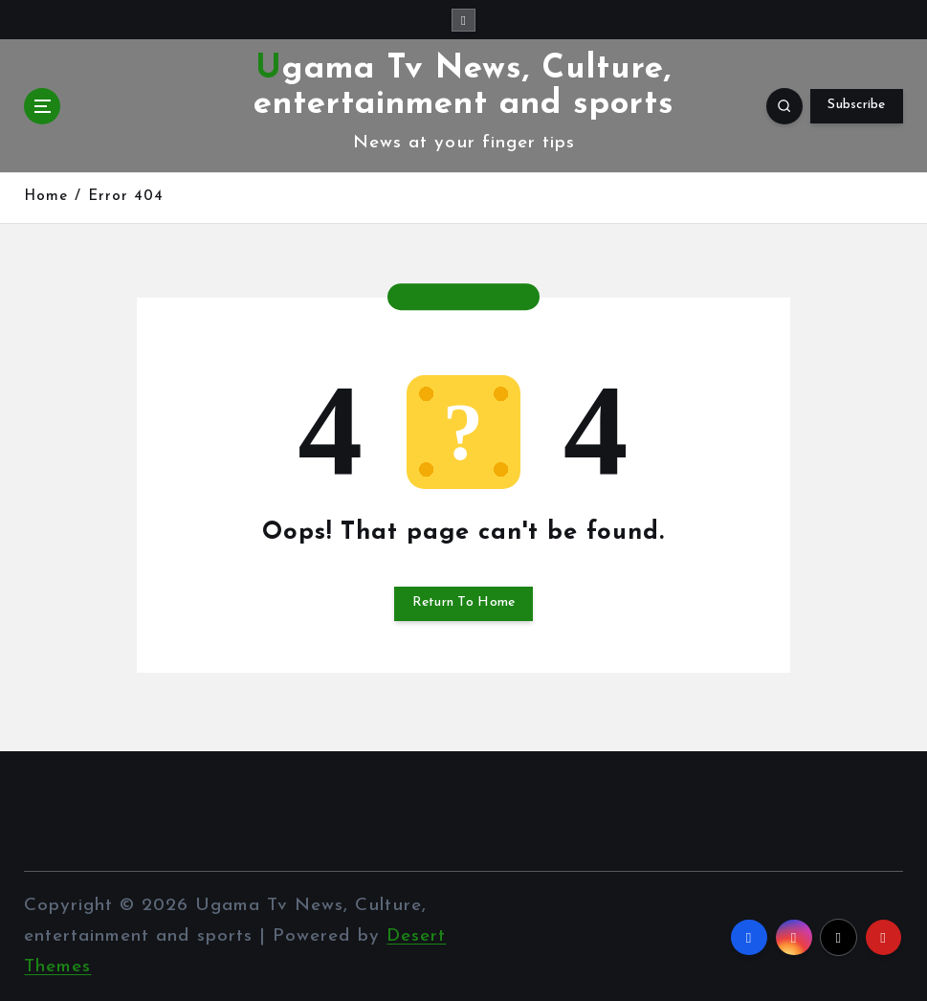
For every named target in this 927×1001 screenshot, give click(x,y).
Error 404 (126, 196)
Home (46, 196)
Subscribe (856, 105)
